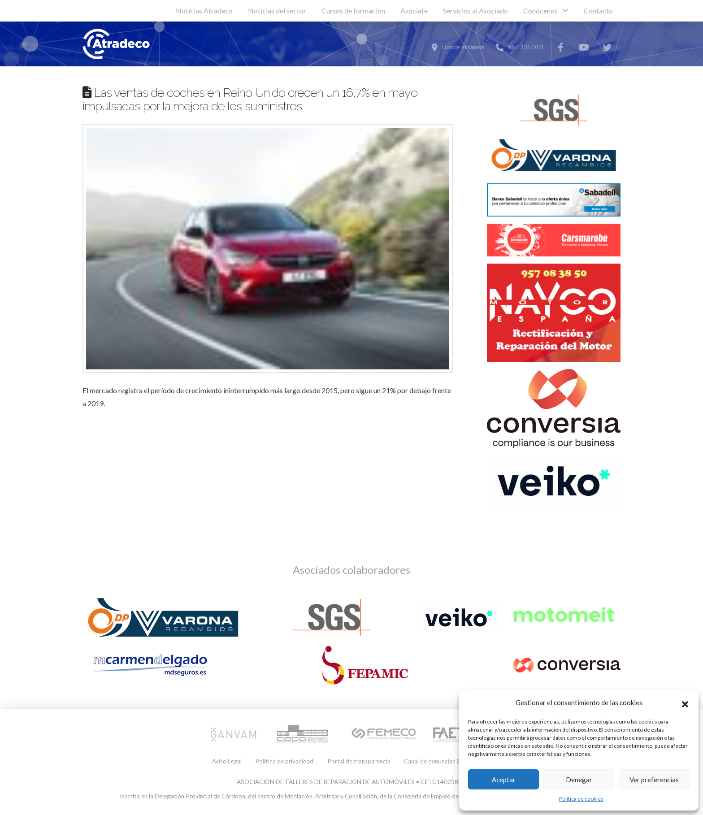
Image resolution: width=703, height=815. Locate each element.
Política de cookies (581, 798)
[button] (685, 702)
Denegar (579, 780)
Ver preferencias (654, 780)
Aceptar (504, 780)
